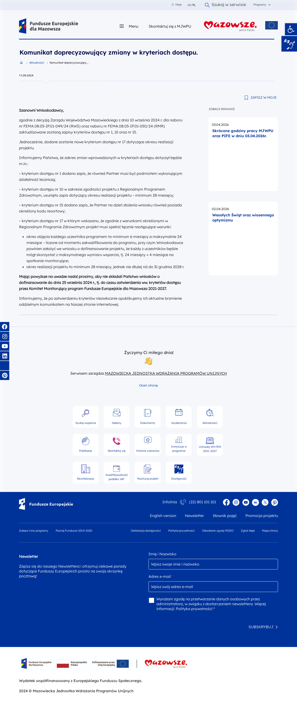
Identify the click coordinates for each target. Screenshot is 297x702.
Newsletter (194, 515)
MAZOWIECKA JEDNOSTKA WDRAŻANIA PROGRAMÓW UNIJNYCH (166, 373)
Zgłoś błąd (248, 530)
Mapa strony (270, 530)
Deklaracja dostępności (146, 530)
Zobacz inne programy (33, 530)
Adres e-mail (161, 576)
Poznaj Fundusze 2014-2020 (74, 530)
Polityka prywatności (181, 530)
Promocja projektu (261, 515)
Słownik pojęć (225, 515)
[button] (291, 29)
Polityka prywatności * (195, 608)
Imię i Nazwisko (162, 554)
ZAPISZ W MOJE (264, 97)
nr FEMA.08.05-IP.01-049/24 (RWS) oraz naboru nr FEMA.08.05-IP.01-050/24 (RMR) (92, 126)
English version (163, 515)
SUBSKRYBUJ (261, 626)
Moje (177, 4)
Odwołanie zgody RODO (217, 530)
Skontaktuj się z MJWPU (170, 26)
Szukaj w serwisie (225, 5)
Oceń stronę (148, 385)
